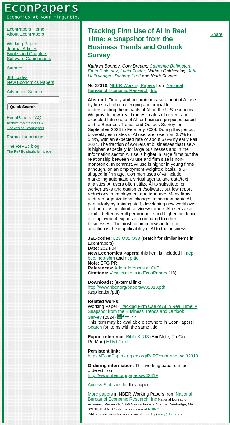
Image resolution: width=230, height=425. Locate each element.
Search (95, 327)
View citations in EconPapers (138, 272)
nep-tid (131, 258)
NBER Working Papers (132, 85)
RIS (145, 336)
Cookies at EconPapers (25, 128)
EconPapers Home (25, 29)
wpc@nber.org (168, 414)
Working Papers (22, 43)
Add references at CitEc (138, 267)
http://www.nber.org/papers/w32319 (123, 375)
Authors (14, 67)
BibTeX (133, 336)
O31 (126, 238)
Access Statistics (104, 384)
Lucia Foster (132, 70)
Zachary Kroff (127, 75)
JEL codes (17, 77)
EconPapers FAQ (24, 117)
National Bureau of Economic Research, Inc (135, 88)
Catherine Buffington (169, 66)
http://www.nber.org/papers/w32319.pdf (126, 287)
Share (216, 34)
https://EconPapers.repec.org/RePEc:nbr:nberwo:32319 (143, 355)
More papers (100, 394)
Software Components (29, 58)
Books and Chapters (27, 53)
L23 (117, 238)
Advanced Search (24, 91)
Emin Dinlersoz (103, 70)
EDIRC (153, 409)
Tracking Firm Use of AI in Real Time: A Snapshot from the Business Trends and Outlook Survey (142, 312)
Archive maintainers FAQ (26, 123)
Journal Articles (22, 48)
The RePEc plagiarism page (29, 151)
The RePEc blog (23, 146)
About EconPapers (25, 34)
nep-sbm (106, 258)
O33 (136, 238)
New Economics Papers (30, 82)
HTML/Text (117, 341)
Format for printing (25, 136)
